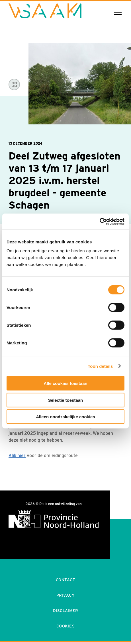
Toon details (100, 366)
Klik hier (17, 455)
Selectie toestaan (65, 399)
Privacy (65, 595)
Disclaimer (65, 610)
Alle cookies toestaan (65, 383)
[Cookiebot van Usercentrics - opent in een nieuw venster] (99, 221)
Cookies (65, 626)
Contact (65, 580)
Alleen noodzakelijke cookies (65, 416)
